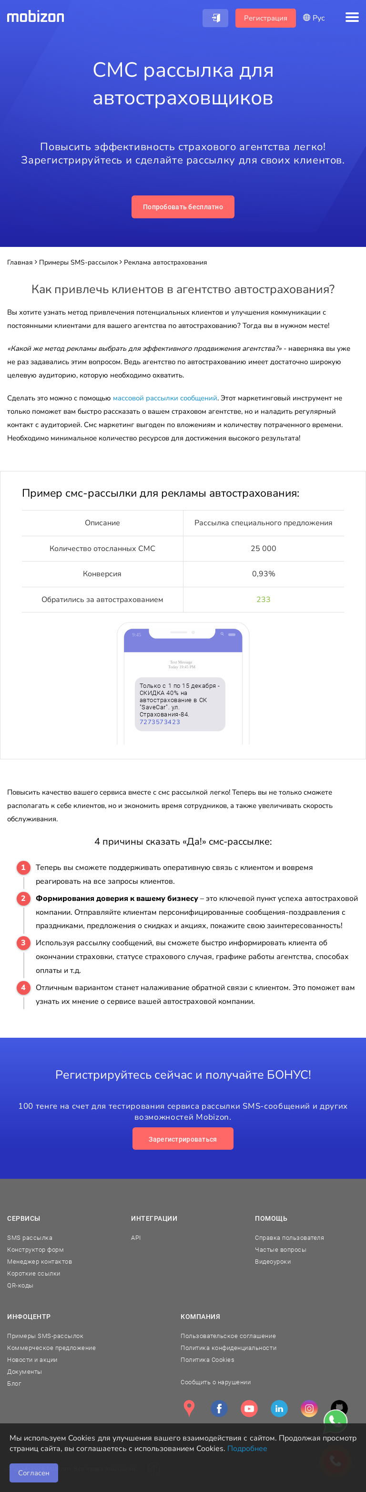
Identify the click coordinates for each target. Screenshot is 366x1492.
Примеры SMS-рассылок (45, 1335)
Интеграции (154, 1218)
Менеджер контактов (39, 1261)
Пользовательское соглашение (228, 1335)
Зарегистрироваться (183, 1139)
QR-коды (20, 1285)
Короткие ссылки (34, 1273)
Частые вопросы (280, 1249)
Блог (14, 1383)
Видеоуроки (273, 1261)
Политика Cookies (207, 1359)
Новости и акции (32, 1359)
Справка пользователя (289, 1237)
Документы (24, 1371)
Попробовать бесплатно (183, 207)
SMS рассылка (29, 1237)
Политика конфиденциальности (228, 1347)
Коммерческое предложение (51, 1347)
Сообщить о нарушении (216, 1382)
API (136, 1237)
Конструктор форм (35, 1249)
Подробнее (247, 1448)
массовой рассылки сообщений (165, 398)
